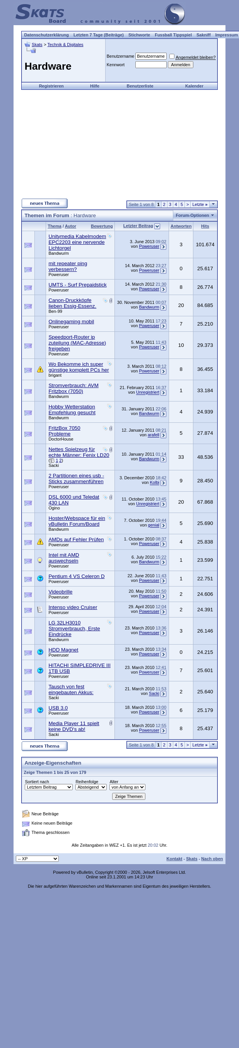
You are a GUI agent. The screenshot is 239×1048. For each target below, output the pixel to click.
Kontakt (174, 858)
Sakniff (203, 35)
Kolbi (154, 482)
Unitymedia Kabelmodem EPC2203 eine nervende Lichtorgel (77, 242)
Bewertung (102, 226)
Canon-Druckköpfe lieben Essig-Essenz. (72, 303)
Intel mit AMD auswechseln (63, 558)
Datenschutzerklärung (46, 35)
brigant (54, 375)
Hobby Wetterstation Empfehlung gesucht (72, 409)
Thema (54, 226)
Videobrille (60, 592)
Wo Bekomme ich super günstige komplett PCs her (78, 367)
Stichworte (139, 35)
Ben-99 (55, 311)
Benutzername (121, 56)
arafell (153, 435)
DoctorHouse (60, 439)
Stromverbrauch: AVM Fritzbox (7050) (73, 388)
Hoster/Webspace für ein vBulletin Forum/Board (76, 521)
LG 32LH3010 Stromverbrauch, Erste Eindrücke (74, 628)
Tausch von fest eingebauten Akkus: (70, 689)
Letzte (199, 204)
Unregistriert (147, 392)
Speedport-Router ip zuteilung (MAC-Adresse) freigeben (77, 343)
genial (153, 525)
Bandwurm (58, 253)
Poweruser (149, 246)
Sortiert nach (37, 781)
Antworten (181, 226)
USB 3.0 (58, 708)
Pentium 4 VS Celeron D (76, 576)
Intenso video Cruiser (72, 607)
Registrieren (51, 86)
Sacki (53, 465)
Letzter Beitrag (138, 225)
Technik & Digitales (66, 44)
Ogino (54, 508)
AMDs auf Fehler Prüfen (76, 539)
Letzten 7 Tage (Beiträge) (98, 35)
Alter (113, 781)
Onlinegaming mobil (71, 321)
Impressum (226, 35)
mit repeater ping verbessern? (67, 266)
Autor (70, 226)
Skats (37, 44)
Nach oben (212, 858)
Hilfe (94, 86)
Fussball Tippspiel (173, 35)
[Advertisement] (119, 144)
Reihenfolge (86, 781)
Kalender (194, 86)
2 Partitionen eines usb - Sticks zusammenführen (76, 478)
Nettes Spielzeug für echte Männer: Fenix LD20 (78, 452)
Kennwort (116, 64)
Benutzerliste (140, 86)
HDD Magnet (63, 650)
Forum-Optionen (192, 215)
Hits (205, 226)
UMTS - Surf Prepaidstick (77, 285)
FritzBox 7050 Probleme (64, 431)
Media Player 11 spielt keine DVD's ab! (73, 726)
